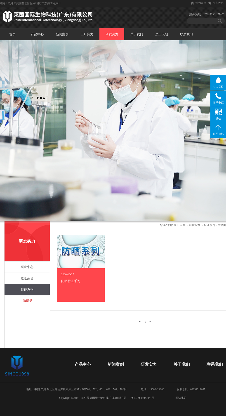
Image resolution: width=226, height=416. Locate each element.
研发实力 (194, 225)
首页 (12, 34)
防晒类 (222, 225)
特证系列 (209, 225)
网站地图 (180, 397)
